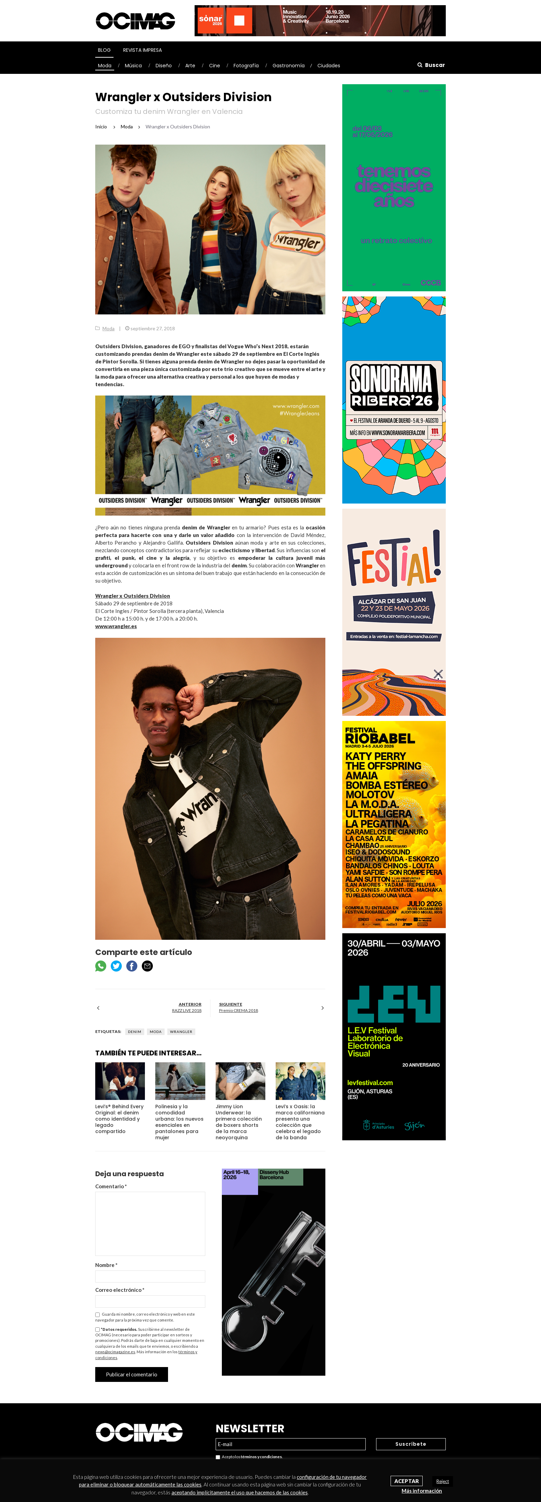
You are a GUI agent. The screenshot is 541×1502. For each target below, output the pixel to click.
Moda (104, 65)
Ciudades (328, 65)
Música (133, 65)
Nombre (106, 1265)
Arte (190, 65)
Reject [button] (442, 1481)
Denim (134, 1032)
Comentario (111, 1186)
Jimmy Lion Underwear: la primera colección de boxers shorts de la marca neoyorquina (239, 1122)
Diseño (164, 65)
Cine (214, 65)
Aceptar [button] (406, 1481)
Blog (104, 50)
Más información (422, 1491)
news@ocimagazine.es (115, 1351)
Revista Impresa (142, 50)
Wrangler (181, 1032)
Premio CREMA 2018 (238, 1010)
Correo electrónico (120, 1290)
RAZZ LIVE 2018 (186, 1010)
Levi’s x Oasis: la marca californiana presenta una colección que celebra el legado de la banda (300, 1122)
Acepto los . (249, 1457)
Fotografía (246, 65)
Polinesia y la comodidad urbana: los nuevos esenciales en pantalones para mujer (179, 1122)
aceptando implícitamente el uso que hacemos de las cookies (239, 1492)
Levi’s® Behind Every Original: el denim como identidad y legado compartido (119, 1119)
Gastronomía (289, 65)
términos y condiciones (261, 1456)
